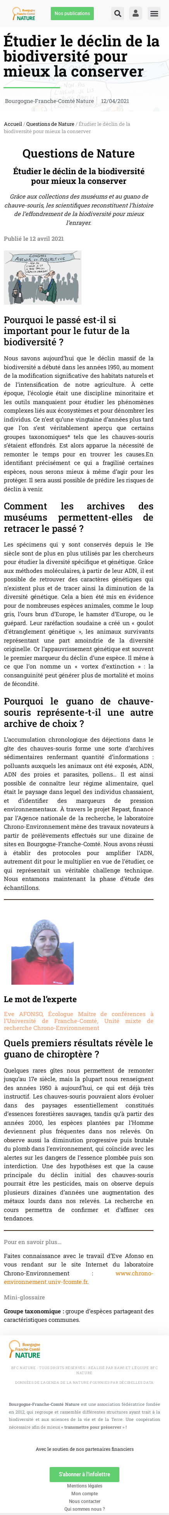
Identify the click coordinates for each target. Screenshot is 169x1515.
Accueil (13, 123)
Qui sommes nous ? (84, 1509)
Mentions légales (84, 1486)
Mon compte (84, 1493)
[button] (117, 13)
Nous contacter (84, 1501)
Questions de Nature (50, 123)
